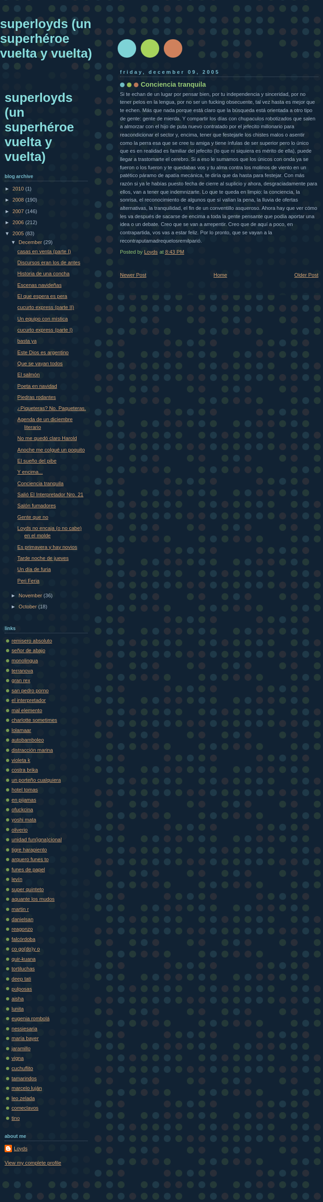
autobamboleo (28, 740)
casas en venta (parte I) (44, 251)
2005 (18, 233)
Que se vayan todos (40, 363)
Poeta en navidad (37, 386)
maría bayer (25, 1038)
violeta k (21, 760)
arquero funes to (30, 859)
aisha (18, 998)
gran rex (21, 680)
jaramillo (21, 1048)
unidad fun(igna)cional (37, 839)
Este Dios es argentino (43, 352)
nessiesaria (24, 1028)
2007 (18, 211)
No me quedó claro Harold (47, 438)
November (30, 595)
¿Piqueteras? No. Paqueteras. (52, 408)
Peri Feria (29, 580)
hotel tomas (25, 789)
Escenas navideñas (40, 285)
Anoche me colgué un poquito (51, 449)
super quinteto (28, 889)
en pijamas (24, 800)
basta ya (27, 341)
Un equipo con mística (43, 318)
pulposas (22, 989)
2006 (18, 222)
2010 (18, 188)
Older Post (306, 275)
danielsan (22, 919)
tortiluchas (23, 968)
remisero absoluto (32, 640)
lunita (18, 1009)
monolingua (25, 660)
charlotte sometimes (34, 720)
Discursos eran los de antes (49, 262)
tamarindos (24, 1078)
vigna (18, 1058)
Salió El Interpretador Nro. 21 (51, 494)
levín (17, 879)
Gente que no (33, 517)
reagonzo (22, 929)
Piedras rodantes (37, 397)
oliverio (20, 830)
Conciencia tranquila (41, 483)
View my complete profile (33, 1163)
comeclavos (25, 1108)
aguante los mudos (33, 899)
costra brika (25, 770)
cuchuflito (22, 1068)
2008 (18, 199)
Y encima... (30, 472)
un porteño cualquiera (36, 780)
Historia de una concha (44, 273)
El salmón (29, 374)
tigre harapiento (29, 849)
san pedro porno (30, 690)
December (30, 242)
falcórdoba (24, 939)
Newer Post (133, 275)
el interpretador (29, 700)
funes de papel (28, 869)
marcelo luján (27, 1088)
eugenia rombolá (30, 1018)
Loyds (20, 1148)
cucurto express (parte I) (45, 330)
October (28, 606)
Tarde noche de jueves (43, 558)
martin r (20, 909)
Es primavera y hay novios (48, 547)
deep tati (21, 979)
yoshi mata (24, 819)
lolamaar (21, 730)
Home (220, 275)
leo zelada (23, 1098)
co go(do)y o (26, 949)
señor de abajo (28, 650)
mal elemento (27, 710)
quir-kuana (24, 959)
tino (16, 1118)
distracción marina (32, 750)
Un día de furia (34, 569)
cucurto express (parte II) (46, 307)
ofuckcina (22, 809)
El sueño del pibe (37, 461)
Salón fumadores (37, 505)
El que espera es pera (42, 296)
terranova (22, 670)
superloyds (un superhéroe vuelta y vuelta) (46, 38)
